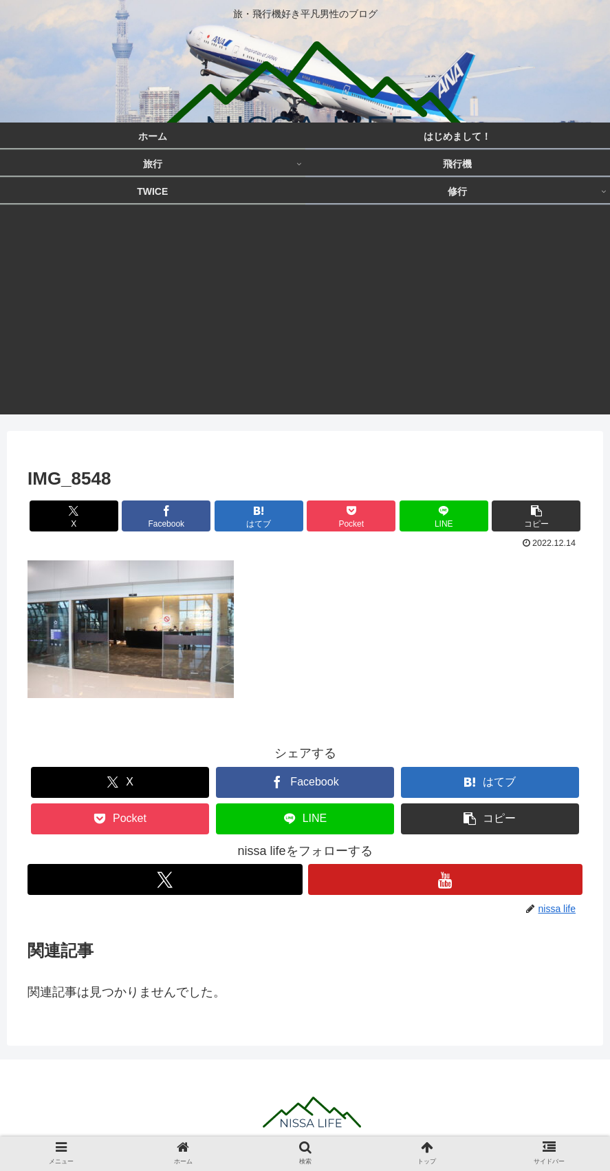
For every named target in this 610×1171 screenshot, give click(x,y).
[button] (536, 515)
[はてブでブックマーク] (259, 515)
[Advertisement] (305, 318)
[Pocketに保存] (351, 515)
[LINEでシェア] (444, 515)
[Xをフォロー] (165, 879)
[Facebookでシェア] (166, 515)
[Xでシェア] (74, 515)
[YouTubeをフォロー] (445, 879)
